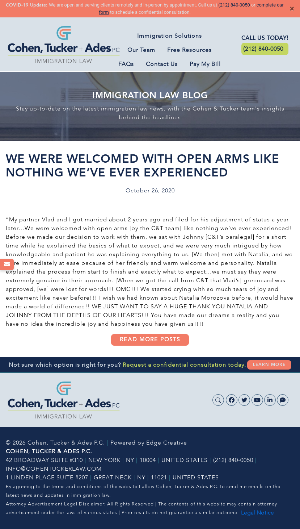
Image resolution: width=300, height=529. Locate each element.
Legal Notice (257, 512)
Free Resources (189, 49)
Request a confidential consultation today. (184, 364)
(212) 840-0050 (234, 5)
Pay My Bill (205, 64)
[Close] (292, 8)
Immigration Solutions (169, 35)
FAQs (126, 64)
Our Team (141, 49)
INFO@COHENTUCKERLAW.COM (54, 468)
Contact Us (162, 64)
